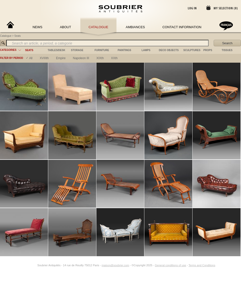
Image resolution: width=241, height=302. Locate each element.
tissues (227, 50)
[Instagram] (34, 265)
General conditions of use (170, 265)
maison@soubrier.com (115, 265)
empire (61, 58)
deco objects (169, 50)
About (65, 27)
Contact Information (181, 27)
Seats (17, 35)
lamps (146, 50)
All (30, 58)
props (207, 50)
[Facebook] (28, 265)
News (37, 27)
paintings (124, 50)
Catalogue (98, 27)
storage (77, 50)
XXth (114, 58)
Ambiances (135, 27)
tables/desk (56, 50)
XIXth (100, 58)
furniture (102, 50)
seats (29, 50)
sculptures (191, 50)
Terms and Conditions (202, 265)
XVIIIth (44, 58)
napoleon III (81, 58)
